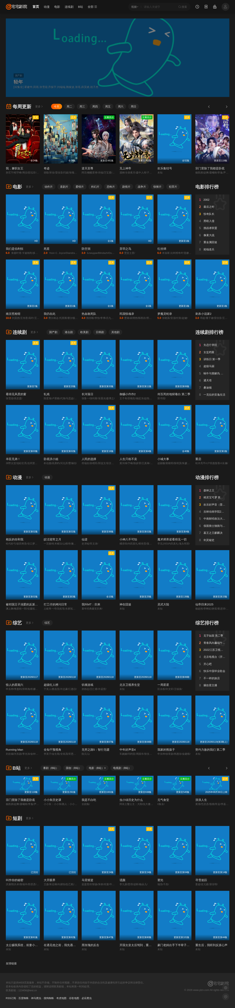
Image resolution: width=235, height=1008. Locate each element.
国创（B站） (73, 768)
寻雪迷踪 (201, 880)
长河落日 (87, 394)
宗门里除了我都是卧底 (210, 168)
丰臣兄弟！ (13, 459)
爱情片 (80, 186)
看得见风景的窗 (16, 394)
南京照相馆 (13, 313)
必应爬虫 (87, 998)
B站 (80, 6)
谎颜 (122, 880)
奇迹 (47, 168)
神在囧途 (125, 604)
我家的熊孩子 (166, 749)
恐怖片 (111, 186)
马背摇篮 (87, 880)
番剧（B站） (51, 768)
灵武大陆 (163, 604)
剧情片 (126, 186)
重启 (198, 459)
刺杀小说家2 (203, 313)
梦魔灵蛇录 (164, 313)
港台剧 (69, 332)
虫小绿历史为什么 (131, 799)
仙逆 (84, 539)
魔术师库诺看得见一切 (172, 539)
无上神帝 (125, 168)
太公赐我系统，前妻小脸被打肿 (26, 945)
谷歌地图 (74, 998)
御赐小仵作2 (128, 394)
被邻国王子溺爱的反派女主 (23, 604)
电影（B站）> (97, 768)
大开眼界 (49, 880)
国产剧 (53, 332)
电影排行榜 (207, 186)
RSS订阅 (11, 998)
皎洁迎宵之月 (52, 539)
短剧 (14, 818)
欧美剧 (84, 332)
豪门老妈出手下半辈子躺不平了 (177, 945)
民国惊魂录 (127, 313)
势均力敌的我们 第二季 (210, 749)
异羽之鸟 (125, 248)
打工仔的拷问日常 (55, 604)
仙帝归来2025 (204, 604)
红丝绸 (161, 248)
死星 (47, 248)
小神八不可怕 (128, 539)
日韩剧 (100, 332)
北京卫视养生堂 (130, 684)
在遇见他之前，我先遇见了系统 (64, 945)
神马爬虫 (36, 998)
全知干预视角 (52, 749)
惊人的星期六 (14, 684)
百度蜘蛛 (23, 998)
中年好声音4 (128, 749)
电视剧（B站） (122, 768)
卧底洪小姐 (51, 459)
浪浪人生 (201, 799)
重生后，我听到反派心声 (211, 945)
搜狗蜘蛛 (49, 998)
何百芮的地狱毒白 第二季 (173, 394)
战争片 (142, 186)
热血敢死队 (89, 313)
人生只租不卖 (128, 459)
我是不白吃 (89, 799)
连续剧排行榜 (209, 332)
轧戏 (47, 394)
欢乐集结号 (164, 168)
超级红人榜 (51, 684)
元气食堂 (163, 799)
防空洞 (86, 248)
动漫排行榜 (207, 477)
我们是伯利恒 (14, 248)
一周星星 (163, 684)
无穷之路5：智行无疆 (95, 749)
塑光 (160, 880)
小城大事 (163, 459)
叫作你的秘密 (14, 880)
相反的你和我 (14, 539)
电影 (57, 6)
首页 (35, 7)
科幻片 (95, 186)
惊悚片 (157, 186)
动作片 (49, 186)
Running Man (14, 749)
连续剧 (69, 6)
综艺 (14, 622)
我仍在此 (49, 313)
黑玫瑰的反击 (90, 945)
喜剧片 (64, 186)
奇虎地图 (61, 998)
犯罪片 (173, 186)
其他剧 (115, 332)
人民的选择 (89, 459)
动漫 (47, 6)
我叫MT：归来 (91, 604)
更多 (39, 106)
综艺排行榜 (207, 622)
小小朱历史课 (52, 799)
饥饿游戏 (87, 684)
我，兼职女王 (14, 168)
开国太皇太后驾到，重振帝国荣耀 (141, 945)
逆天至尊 (87, 168)
